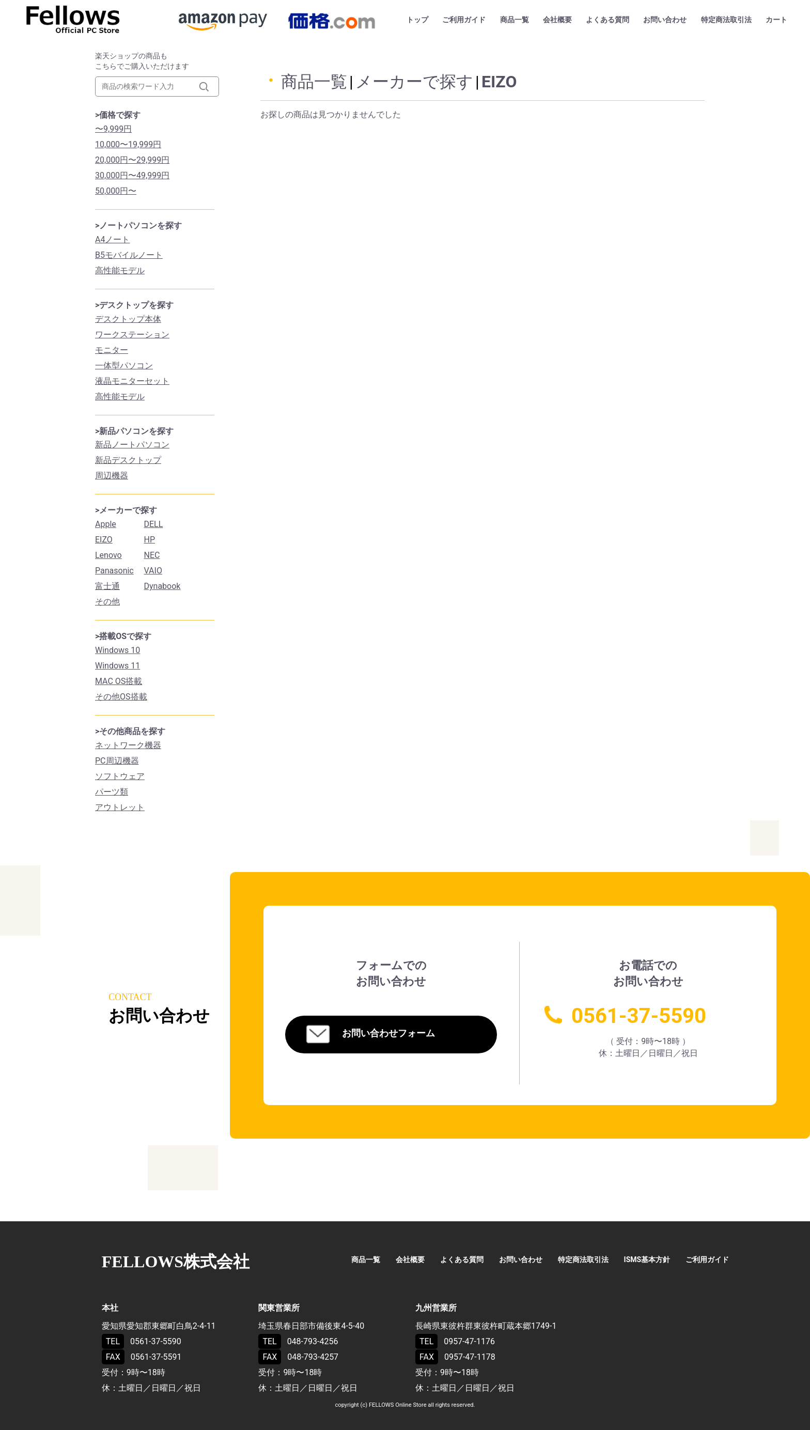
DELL (153, 524)
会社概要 (557, 19)
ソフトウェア (120, 776)
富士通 (107, 586)
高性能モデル (120, 270)
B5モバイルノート (129, 255)
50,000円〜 (115, 191)
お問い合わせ (665, 19)
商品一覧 (514, 19)
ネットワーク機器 (128, 745)
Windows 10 (117, 650)
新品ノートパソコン (132, 444)
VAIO (153, 571)
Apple (105, 524)
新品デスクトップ (128, 460)
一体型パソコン (124, 365)
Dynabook (162, 586)
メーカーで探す (414, 81)
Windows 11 (117, 666)
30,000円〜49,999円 (132, 175)
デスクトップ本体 (128, 319)
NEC (152, 555)
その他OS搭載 (121, 697)
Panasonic (114, 571)
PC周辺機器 (117, 761)
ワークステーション (132, 334)
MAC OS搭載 (118, 681)
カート (776, 19)
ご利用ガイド (464, 19)
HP (149, 540)
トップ (417, 19)
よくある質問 (607, 19)
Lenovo (108, 555)
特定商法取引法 (726, 19)
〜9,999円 (113, 129)
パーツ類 (111, 792)
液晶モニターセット (132, 381)
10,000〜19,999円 (128, 144)
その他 (107, 602)
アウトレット (120, 807)
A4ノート (112, 239)
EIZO (104, 540)
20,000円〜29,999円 (132, 160)
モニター (111, 350)
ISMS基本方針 (647, 1259)
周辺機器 (111, 475)
